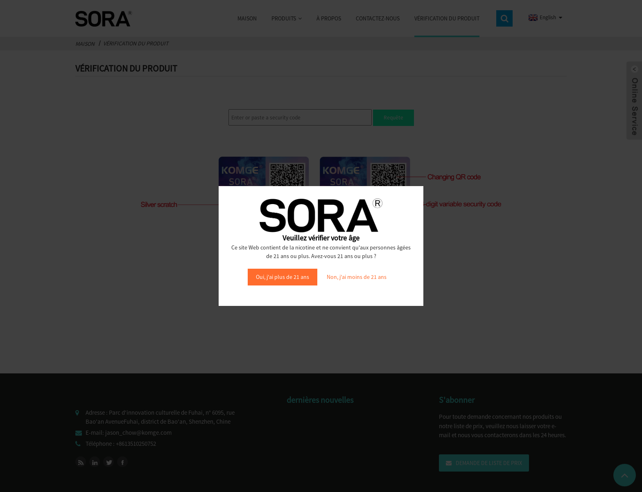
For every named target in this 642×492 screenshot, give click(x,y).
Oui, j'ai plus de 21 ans (282, 277)
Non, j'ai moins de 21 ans (357, 277)
